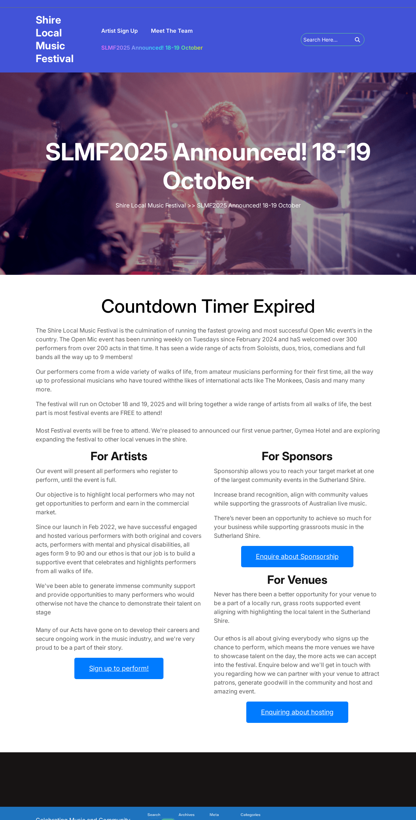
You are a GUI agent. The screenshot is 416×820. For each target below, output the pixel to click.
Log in (210, 818)
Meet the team (172, 30)
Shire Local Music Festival (55, 39)
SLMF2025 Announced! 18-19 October (152, 47)
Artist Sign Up (119, 30)
